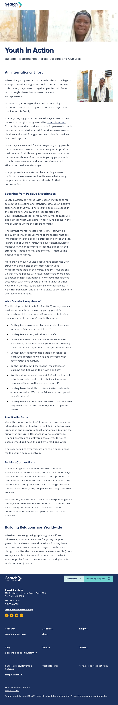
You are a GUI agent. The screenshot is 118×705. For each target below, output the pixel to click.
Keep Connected (14, 674)
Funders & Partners (15, 634)
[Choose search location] (74, 579)
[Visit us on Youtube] (21, 615)
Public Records (50, 666)
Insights (83, 628)
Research (10, 628)
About (45, 634)
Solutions (47, 628)
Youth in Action (56, 122)
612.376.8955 (12, 604)
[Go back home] (13, 5)
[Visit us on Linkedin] (16, 615)
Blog (7, 647)
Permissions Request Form (93, 666)
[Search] (109, 578)
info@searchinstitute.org (19, 609)
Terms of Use (12, 690)
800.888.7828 (12, 600)
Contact (83, 647)
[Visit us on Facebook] (7, 615)
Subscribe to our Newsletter (21, 653)
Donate (46, 647)
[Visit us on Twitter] (12, 615)
